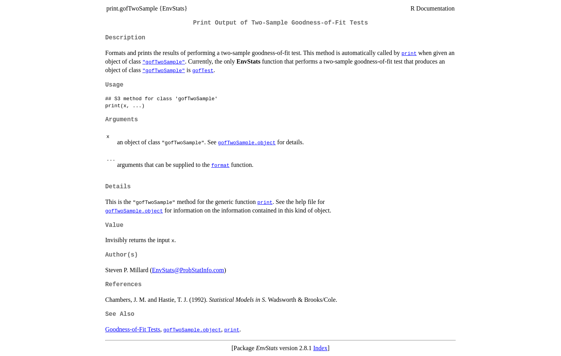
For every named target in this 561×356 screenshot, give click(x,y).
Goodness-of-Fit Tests (132, 329)
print (408, 53)
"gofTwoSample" (164, 61)
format (220, 164)
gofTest (202, 70)
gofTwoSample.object (246, 142)
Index (320, 348)
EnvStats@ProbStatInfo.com (188, 270)
